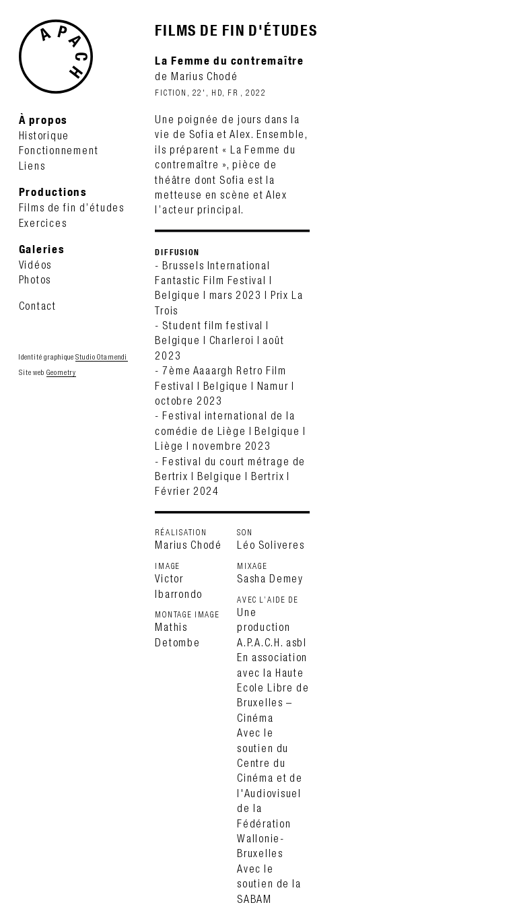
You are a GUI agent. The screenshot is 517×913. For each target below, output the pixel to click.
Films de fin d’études (72, 207)
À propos (43, 119)
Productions (53, 191)
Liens (32, 166)
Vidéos (36, 265)
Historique (44, 135)
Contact (38, 306)
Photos (35, 279)
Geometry (61, 372)
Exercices (43, 223)
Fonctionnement (59, 150)
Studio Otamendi (101, 357)
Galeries (42, 249)
